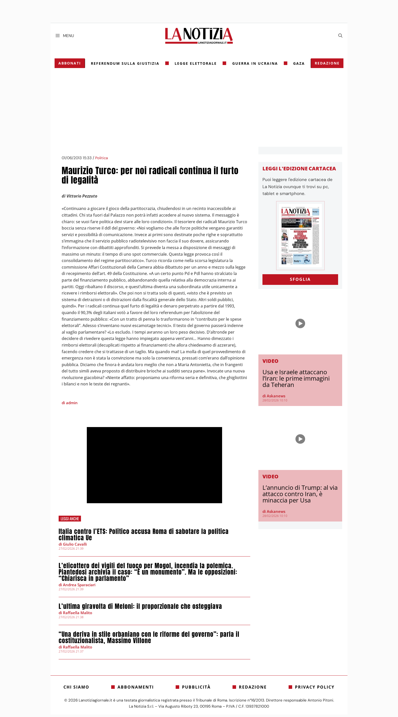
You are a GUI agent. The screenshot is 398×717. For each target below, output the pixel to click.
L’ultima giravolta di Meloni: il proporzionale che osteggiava (140, 608)
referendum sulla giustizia (126, 65)
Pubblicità (196, 689)
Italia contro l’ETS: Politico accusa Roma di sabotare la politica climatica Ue (144, 537)
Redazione (326, 65)
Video (270, 363)
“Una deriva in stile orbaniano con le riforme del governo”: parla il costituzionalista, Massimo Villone (149, 640)
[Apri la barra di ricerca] (340, 35)
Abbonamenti (136, 689)
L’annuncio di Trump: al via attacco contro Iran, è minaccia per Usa (300, 496)
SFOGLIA (300, 282)
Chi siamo (76, 689)
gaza (298, 65)
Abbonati (70, 65)
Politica (101, 160)
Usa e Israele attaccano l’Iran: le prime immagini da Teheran (296, 380)
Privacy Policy (315, 689)
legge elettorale (196, 65)
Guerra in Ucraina (255, 65)
